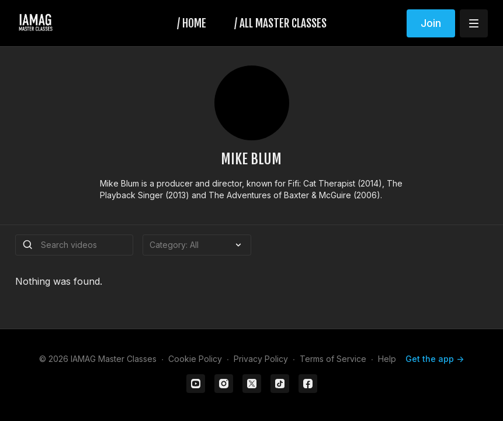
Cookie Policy (195, 359)
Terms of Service (333, 359)
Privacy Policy (261, 359)
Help (387, 359)
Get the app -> (434, 359)
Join (431, 23)
